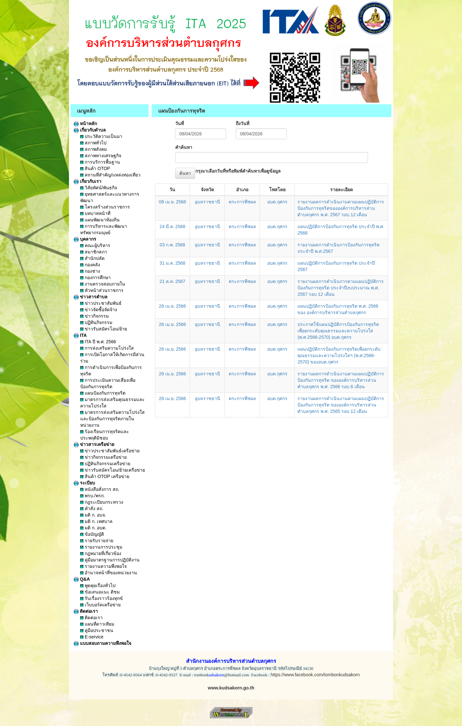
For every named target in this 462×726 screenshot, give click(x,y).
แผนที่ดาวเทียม (97, 624)
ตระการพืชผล (242, 201)
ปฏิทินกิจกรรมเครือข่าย (105, 463)
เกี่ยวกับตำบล (90, 129)
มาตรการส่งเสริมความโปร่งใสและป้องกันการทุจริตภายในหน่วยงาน (112, 419)
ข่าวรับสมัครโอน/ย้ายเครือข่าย (112, 470)
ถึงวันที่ (242, 123)
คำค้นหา (183, 147)
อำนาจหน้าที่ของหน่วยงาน (108, 572)
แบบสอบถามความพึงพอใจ (102, 643)
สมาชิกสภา (93, 251)
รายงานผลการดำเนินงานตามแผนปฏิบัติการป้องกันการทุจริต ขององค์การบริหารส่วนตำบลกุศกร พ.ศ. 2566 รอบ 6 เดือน (340, 380)
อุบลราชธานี (207, 201)
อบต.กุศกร (277, 201)
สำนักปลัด (92, 258)
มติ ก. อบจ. (93, 514)
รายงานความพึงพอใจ (103, 566)
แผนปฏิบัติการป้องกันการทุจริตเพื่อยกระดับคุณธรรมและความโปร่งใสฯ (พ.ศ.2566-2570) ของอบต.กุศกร (339, 355)
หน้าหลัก (85, 123)
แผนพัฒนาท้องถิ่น (100, 219)
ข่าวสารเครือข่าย (94, 444)
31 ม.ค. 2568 (172, 263)
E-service (91, 636)
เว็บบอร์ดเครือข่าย (100, 604)
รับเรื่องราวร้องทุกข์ (101, 598)
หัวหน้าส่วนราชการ (102, 290)
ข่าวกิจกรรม (94, 316)
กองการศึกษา (95, 277)
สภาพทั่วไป (93, 142)
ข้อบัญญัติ (92, 534)
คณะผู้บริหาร (95, 245)
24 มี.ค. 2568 (172, 226)
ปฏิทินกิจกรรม (96, 322)
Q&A (82, 579)
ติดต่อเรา (86, 611)
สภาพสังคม (93, 149)
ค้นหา (185, 173)
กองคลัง (90, 264)
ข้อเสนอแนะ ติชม (100, 591)
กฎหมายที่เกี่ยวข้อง (100, 553)
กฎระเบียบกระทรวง (101, 502)
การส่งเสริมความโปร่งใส (107, 348)
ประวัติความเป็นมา (101, 136)
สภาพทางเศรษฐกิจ (100, 155)
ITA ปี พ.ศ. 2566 (98, 341)
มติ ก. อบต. (93, 527)
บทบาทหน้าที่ (95, 213)
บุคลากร (85, 239)
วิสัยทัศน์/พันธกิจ (98, 187)
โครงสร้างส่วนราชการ (105, 206)
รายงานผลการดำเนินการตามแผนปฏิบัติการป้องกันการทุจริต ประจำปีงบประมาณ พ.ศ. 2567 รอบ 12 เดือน (340, 288)
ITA (80, 335)
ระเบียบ (84, 482)
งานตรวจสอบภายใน (102, 283)
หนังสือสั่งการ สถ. (99, 489)
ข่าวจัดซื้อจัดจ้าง (98, 309)
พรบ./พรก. (92, 495)
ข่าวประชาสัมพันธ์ (101, 303)
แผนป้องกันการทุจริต (102, 393)
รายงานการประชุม (101, 547)
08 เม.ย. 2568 (172, 201)
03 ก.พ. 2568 (172, 244)
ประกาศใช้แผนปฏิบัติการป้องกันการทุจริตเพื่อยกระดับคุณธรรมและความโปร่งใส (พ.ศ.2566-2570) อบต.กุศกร (338, 331)
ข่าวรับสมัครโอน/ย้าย (103, 328)
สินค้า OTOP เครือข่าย (104, 476)
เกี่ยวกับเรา (87, 181)
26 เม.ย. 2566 (172, 306)
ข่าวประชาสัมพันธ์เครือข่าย (110, 450)
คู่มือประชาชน (96, 630)
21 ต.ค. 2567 (172, 281)
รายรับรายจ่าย (96, 540)
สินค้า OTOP (95, 168)
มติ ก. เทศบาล (96, 521)
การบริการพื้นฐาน (100, 162)
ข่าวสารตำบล (90, 296)
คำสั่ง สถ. (91, 508)
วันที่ (179, 123)
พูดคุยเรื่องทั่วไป (98, 585)
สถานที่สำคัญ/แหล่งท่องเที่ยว (110, 174)
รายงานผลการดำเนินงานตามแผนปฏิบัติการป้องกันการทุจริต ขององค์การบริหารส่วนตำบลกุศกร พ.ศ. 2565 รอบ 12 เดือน (340, 405)
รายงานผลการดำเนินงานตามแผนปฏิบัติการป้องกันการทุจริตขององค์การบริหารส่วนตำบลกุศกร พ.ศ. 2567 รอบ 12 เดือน (340, 208)
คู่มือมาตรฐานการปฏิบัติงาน (110, 559)
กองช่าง (90, 271)
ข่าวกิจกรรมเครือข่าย (103, 457)
